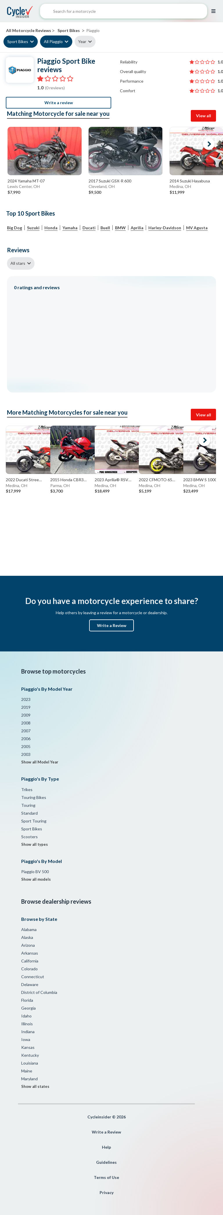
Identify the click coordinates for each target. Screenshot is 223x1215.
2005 (25, 746)
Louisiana (29, 1063)
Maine (26, 1070)
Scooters (29, 836)
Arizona (28, 945)
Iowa (25, 1039)
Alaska (27, 937)
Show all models (36, 879)
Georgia (28, 1008)
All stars (17, 263)
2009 (25, 715)
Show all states (35, 1086)
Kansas (28, 1047)
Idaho (26, 1015)
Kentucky (30, 1055)
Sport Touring (33, 820)
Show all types (34, 844)
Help (106, 1147)
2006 (25, 738)
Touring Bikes (33, 797)
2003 (25, 754)
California (29, 960)
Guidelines (106, 1162)
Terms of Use (106, 1177)
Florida (27, 1000)
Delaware (29, 984)
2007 (25, 730)
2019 (25, 707)
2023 (25, 699)
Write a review (58, 102)
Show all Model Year (39, 762)
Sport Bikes (17, 41)
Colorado (29, 968)
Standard (29, 813)
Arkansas (29, 953)
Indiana (28, 1031)
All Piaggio (53, 41)
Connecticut (32, 976)
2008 (25, 722)
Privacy (107, 1192)
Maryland (29, 1078)
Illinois (27, 1023)
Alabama (29, 929)
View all (203, 115)
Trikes (27, 789)
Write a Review (111, 625)
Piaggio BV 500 (35, 871)
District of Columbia (39, 992)
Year (82, 41)
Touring (28, 805)
